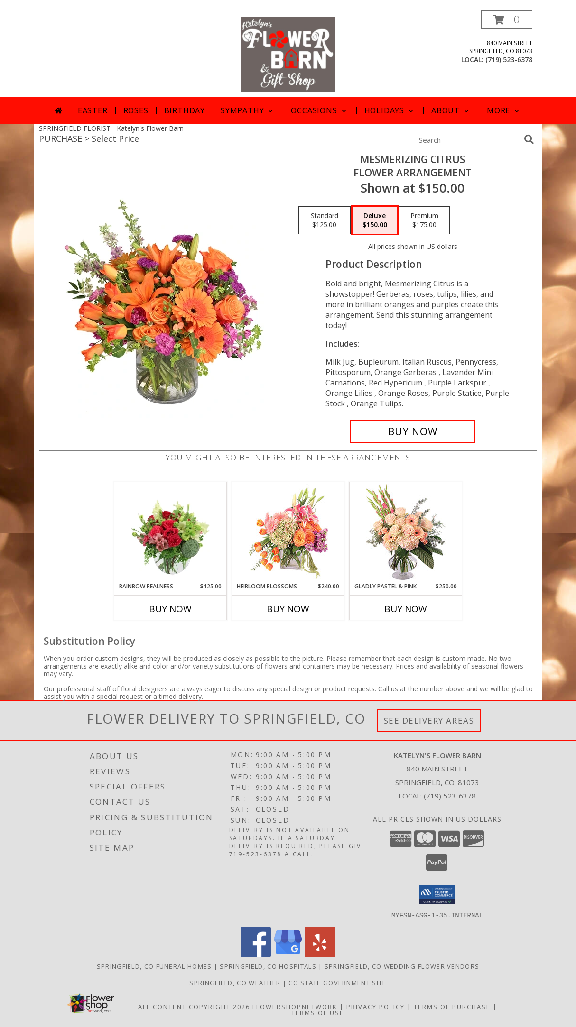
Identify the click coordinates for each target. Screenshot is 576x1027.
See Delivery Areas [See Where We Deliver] (429, 720)
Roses (136, 110)
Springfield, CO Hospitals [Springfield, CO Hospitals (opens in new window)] (268, 966)
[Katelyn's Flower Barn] (288, 53)
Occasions (319, 110)
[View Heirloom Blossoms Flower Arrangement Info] (288, 532)
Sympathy (248, 110)
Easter (93, 110)
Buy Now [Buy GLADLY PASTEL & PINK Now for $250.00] (405, 609)
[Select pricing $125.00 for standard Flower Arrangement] (324, 220)
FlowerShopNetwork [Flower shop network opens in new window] (294, 1006)
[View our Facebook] (256, 954)
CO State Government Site (337, 982)
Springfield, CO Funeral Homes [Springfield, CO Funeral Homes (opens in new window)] (154, 966)
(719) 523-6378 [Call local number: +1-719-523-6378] (508, 59)
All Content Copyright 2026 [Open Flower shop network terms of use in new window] (194, 1006)
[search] (529, 139)
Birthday (184, 110)
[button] (506, 19)
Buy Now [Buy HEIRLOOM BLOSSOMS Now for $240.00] (288, 609)
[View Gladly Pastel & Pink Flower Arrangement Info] (406, 532)
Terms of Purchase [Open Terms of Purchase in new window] (452, 1006)
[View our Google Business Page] (288, 954)
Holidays (390, 110)
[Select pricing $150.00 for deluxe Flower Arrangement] (375, 220)
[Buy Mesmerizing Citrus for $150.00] (412, 431)
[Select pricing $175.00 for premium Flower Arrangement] (424, 220)
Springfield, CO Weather (234, 982)
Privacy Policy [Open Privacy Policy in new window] (375, 1006)
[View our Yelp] (320, 954)
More (504, 110)
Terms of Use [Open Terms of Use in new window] (317, 1012)
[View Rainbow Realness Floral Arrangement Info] (170, 532)
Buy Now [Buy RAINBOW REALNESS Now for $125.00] (170, 609)
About (451, 110)
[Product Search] (469, 140)
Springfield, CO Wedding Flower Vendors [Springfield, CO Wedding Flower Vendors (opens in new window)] (402, 966)
